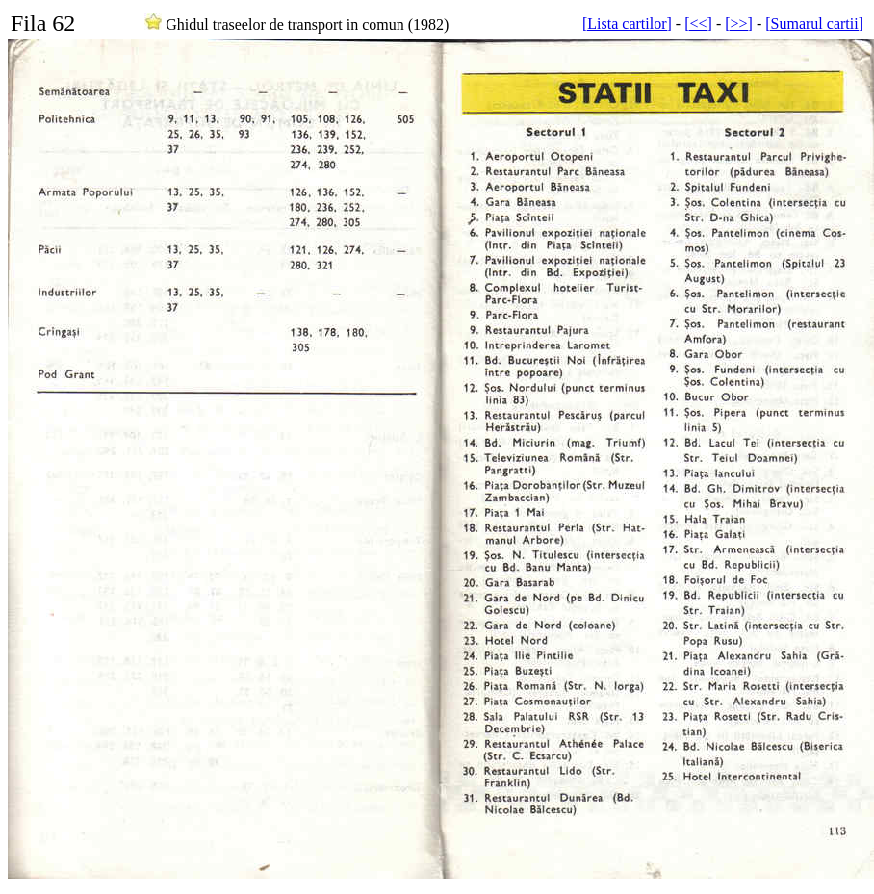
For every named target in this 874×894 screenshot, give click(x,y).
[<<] (698, 23)
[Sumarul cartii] (814, 23)
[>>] (739, 23)
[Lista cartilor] (627, 23)
